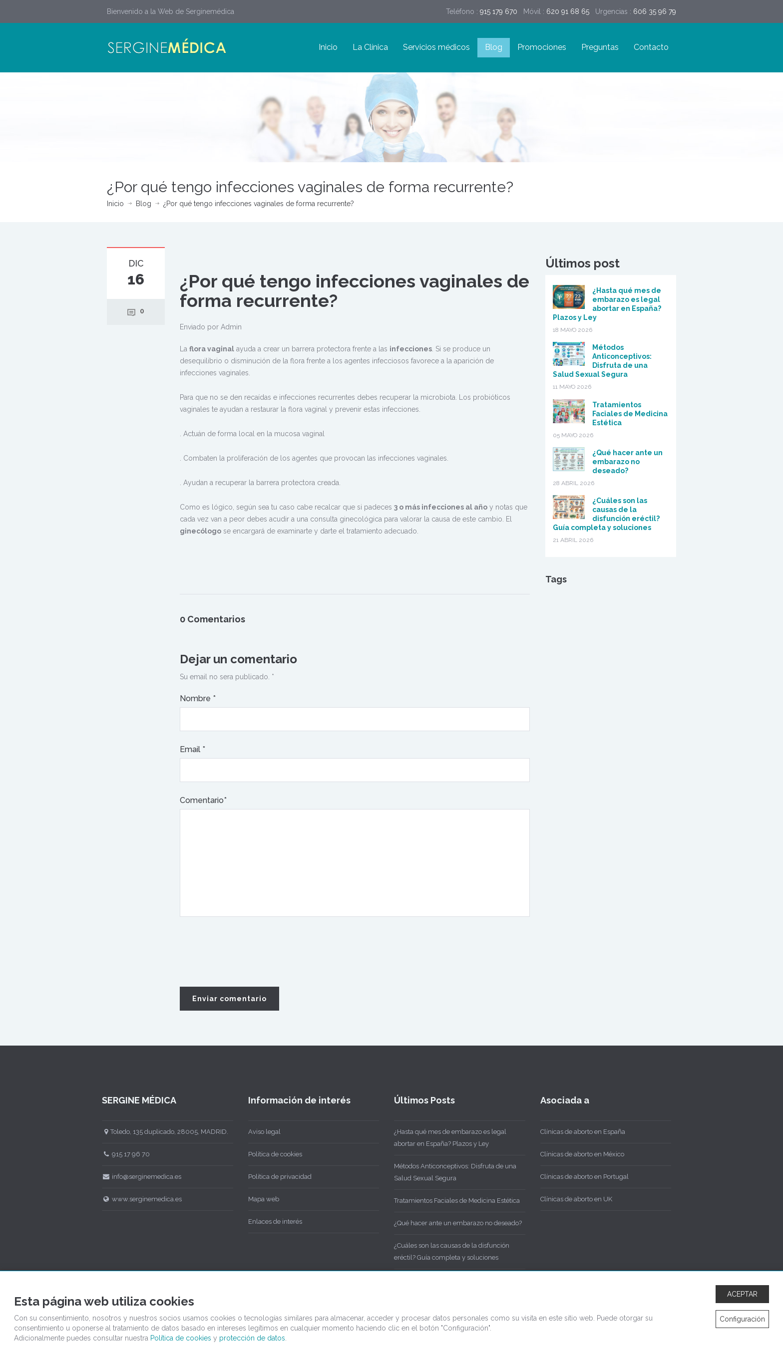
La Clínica (370, 47)
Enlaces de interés (271, 1221)
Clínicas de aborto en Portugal (580, 1176)
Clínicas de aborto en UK (572, 1199)
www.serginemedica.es (138, 1199)
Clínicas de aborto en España (578, 1131)
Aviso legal (260, 1131)
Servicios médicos (436, 47)
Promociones (541, 47)
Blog (493, 47)
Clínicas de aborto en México (578, 1154)
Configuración (742, 1319)
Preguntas (600, 47)
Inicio (328, 47)
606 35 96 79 (654, 11)
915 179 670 (498, 11)
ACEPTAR (742, 1294)
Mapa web (259, 1199)
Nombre (198, 698)
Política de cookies (271, 1154)
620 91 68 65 (567, 11)
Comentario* (203, 800)
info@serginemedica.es (137, 1176)
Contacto (651, 47)
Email (192, 749)
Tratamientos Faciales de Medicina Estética (630, 414)
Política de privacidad (275, 1176)
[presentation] (256, 952)
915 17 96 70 (122, 1154)
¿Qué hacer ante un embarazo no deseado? (627, 462)
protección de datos (252, 1338)
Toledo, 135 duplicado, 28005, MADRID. (161, 1131)
